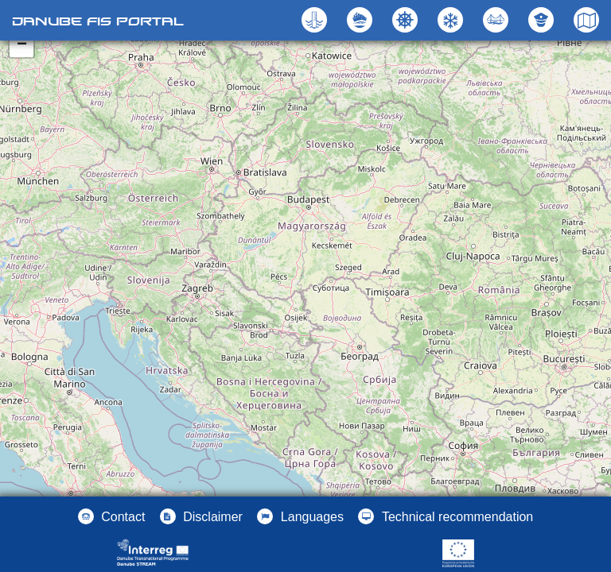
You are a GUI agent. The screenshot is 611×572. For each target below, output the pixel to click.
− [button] (22, 45)
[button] (497, 20)
